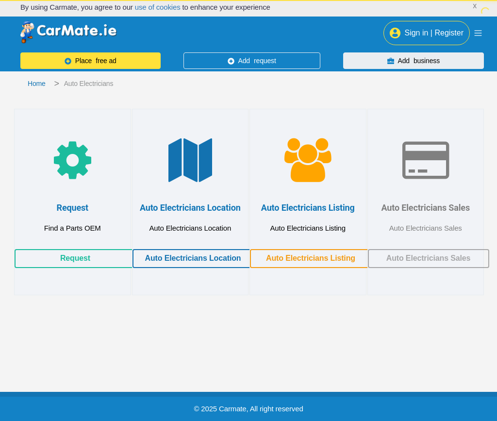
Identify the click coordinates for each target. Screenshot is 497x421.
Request (75, 258)
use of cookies (158, 7)
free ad (90, 61)
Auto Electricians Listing (310, 258)
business (413, 61)
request (252, 61)
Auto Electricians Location (193, 258)
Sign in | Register (427, 33)
